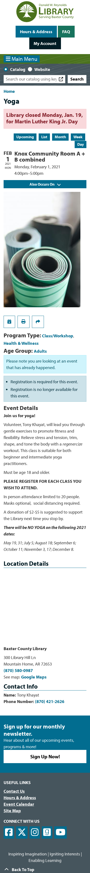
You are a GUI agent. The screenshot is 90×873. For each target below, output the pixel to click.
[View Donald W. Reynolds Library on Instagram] (35, 832)
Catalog (17, 69)
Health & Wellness (21, 343)
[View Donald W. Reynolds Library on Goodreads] (47, 832)
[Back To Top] (45, 869)
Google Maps (34, 677)
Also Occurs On (45, 184)
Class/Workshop (57, 336)
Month (60, 136)
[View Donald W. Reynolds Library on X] (22, 832)
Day (80, 144)
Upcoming (25, 136)
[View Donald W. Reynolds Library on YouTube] (60, 832)
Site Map (12, 810)
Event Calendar (19, 804)
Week (78, 136)
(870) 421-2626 (49, 701)
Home (9, 91)
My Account (45, 43)
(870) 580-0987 (18, 670)
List (44, 136)
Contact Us (14, 791)
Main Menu (22, 58)
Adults (40, 351)
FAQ (66, 31)
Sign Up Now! (45, 756)
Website (42, 69)
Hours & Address (36, 31)
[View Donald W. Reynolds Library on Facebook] (9, 832)
